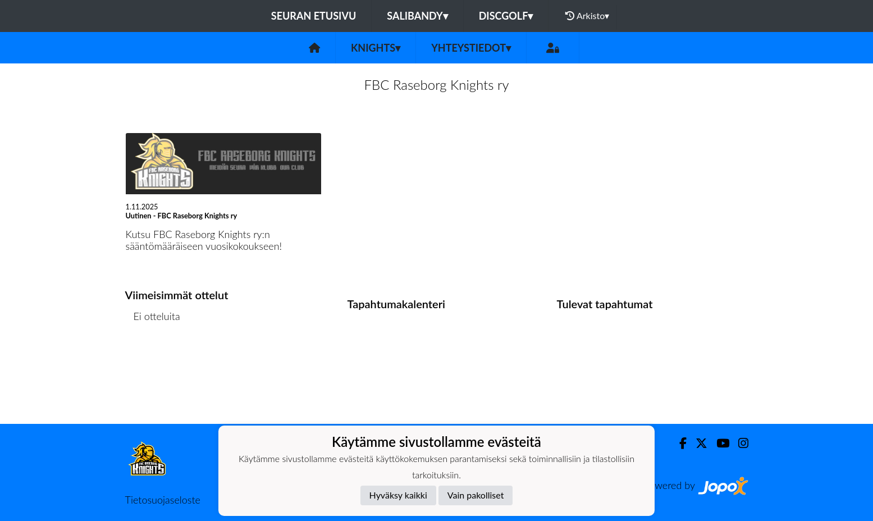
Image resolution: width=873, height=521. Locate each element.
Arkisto (587, 15)
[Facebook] (678, 443)
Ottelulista (152, 359)
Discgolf (506, 16)
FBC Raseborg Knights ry (436, 84)
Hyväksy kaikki (398, 495)
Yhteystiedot (471, 48)
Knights (375, 48)
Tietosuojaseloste (162, 499)
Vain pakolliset (475, 495)
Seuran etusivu (313, 16)
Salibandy (417, 16)
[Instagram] (738, 443)
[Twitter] (697, 443)
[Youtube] (718, 443)
